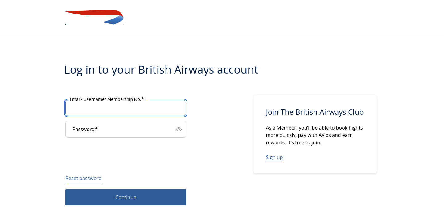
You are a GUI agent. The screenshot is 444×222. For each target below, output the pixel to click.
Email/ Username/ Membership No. (107, 99)
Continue (125, 197)
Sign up (274, 157)
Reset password (83, 178)
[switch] (179, 129)
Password (85, 129)
